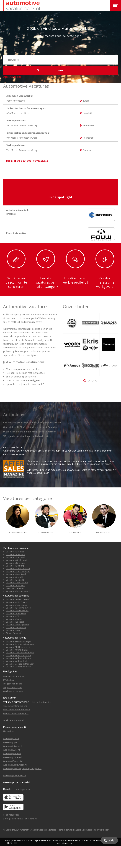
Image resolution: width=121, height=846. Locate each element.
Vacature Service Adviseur (18, 655)
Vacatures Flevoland (15, 554)
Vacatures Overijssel (16, 574)
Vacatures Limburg (15, 565)
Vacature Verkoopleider (17, 661)
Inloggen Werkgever (12, 687)
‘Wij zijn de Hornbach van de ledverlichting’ (27, 436)
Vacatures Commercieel (17, 610)
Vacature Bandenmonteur (18, 666)
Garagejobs (8, 731)
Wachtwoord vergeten (13, 691)
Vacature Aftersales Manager (20, 644)
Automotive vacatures (13, 676)
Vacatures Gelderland (16, 560)
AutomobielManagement (15, 705)
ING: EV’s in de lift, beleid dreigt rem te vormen (29, 431)
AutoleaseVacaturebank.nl (15, 713)
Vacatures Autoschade (17, 605)
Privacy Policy (102, 829)
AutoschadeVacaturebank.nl (16, 709)
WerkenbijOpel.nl (11, 742)
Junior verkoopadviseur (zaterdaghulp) (28, 132)
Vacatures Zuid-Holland (17, 582)
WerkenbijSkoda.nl (12, 753)
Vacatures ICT (12, 616)
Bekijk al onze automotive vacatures (27, 160)
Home (60, 829)
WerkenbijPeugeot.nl (13, 761)
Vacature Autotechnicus (17, 649)
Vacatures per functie (14, 637)
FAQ (75, 829)
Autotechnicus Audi (17, 210)
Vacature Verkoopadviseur (19, 658)
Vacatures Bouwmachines (18, 607)
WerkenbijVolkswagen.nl (15, 764)
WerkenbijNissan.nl (12, 746)
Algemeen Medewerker (19, 95)
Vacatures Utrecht (14, 577)
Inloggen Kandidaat (12, 683)
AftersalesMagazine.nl (43, 702)
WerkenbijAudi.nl (11, 738)
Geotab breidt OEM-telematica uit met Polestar (30, 427)
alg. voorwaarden (86, 829)
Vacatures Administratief (17, 599)
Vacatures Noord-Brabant (18, 568)
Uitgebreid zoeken (12, 76)
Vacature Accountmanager (18, 641)
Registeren (51, 829)
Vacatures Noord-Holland (18, 571)
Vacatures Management (17, 624)
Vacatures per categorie (16, 595)
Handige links (10, 671)
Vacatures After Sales (16, 602)
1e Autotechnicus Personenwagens (26, 108)
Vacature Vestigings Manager (20, 663)
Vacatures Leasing (14, 619)
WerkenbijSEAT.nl (11, 749)
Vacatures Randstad (15, 585)
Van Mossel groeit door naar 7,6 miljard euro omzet (32, 422)
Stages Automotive (15, 633)
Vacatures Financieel (16, 613)
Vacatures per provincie (16, 547)
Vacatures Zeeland (15, 579)
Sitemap (68, 829)
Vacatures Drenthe (15, 551)
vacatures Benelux (15, 588)
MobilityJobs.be (23, 789)
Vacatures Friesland (15, 557)
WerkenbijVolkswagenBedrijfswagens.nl (22, 768)
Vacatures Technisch (16, 627)
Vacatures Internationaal (18, 591)
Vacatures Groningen (16, 563)
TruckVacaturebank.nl (13, 720)
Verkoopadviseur (16, 120)
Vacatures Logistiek (15, 621)
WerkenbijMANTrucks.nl (14, 775)
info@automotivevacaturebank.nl (21, 818)
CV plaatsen (9, 680)
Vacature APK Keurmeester (19, 647)
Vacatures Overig (14, 630)
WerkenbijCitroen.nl (12, 757)
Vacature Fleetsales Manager (20, 652)
